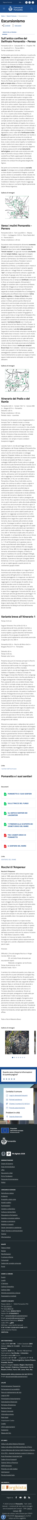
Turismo (3, 1234)
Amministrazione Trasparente (10, 1386)
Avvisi (3, 1266)
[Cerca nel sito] (31, 8)
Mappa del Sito (6, 1433)
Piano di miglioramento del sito (11, 1392)
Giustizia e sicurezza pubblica (10, 1218)
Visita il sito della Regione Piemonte (13, 1444)
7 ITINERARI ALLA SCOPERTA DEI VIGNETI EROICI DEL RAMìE (20, 825)
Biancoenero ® (20, 1516)
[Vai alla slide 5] (20, 1057)
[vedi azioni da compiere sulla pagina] (16, 25)
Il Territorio (4, 1283)
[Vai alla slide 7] (24, 1057)
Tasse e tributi (5, 1247)
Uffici (2, 1170)
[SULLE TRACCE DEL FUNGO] (5, 803)
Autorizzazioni (5, 1205)
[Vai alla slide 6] (22, 1057)
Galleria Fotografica (7, 1286)
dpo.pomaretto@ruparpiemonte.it (16, 1376)
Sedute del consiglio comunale (11, 1263)
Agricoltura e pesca (7, 1193)
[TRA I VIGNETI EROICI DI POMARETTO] (5, 835)
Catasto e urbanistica (8, 1209)
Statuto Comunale (7, 1411)
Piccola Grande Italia (8, 1475)
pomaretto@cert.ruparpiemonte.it (16, 1316)
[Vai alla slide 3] (16, 1057)
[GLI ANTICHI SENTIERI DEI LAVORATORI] (5, 813)
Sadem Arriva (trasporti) (9, 1459)
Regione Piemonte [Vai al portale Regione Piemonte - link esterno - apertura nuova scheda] (7, 2)
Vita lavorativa (6, 1237)
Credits (3, 1423)
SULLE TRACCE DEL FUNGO (18, 803)
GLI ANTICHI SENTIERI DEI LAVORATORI (17, 814)
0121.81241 (8, 1306)
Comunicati (4, 1260)
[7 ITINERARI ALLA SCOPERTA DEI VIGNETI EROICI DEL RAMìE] (5, 824)
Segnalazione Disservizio (9, 1402)
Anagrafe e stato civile (8, 1199)
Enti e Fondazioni (6, 1176)
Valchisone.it (5, 1472)
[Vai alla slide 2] (14, 1057)
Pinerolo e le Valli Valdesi (9, 1469)
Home (3, 16)
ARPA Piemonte (6, 1465)
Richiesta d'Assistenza (8, 1405)
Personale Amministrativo (9, 1179)
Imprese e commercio (8, 1221)
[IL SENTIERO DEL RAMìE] (5, 846)
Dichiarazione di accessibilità (10, 1389)
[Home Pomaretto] (17, 8)
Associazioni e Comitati (8, 1296)
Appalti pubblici (6, 1202)
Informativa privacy (7, 1414)
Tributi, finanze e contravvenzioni (12, 1230)
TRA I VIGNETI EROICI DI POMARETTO (17, 836)
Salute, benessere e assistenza (11, 1227)
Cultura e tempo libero (8, 1212)
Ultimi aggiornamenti (8, 1427)
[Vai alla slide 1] (12, 1057)
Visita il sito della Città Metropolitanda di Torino (16, 1447)
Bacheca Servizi (6, 1408)
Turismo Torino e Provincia (9, 1462)
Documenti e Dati (7, 1173)
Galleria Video (5, 1290)
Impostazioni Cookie (7, 1420)
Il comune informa (7, 1257)
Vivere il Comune (11, 16)
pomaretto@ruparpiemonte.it (15, 1318)
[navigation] (4, 8)
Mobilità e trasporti (7, 1224)
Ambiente (4, 1196)
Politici (3, 1182)
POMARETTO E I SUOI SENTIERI (20, 793)
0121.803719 (8, 1308)
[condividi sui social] (6, 25)
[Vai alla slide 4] (18, 1057)
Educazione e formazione (9, 1215)
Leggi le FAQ (5, 1395)
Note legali (4, 1417)
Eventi (3, 1277)
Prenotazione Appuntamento (10, 1398)
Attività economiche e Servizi (10, 1293)
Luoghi (3, 1280)
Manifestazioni (6, 1254)
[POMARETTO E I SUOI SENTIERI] (5, 794)
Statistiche (4, 1430)
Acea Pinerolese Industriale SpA (11, 1456)
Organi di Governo (7, 1163)
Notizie (3, 1251)
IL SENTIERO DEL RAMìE (17, 846)
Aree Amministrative (8, 1167)
